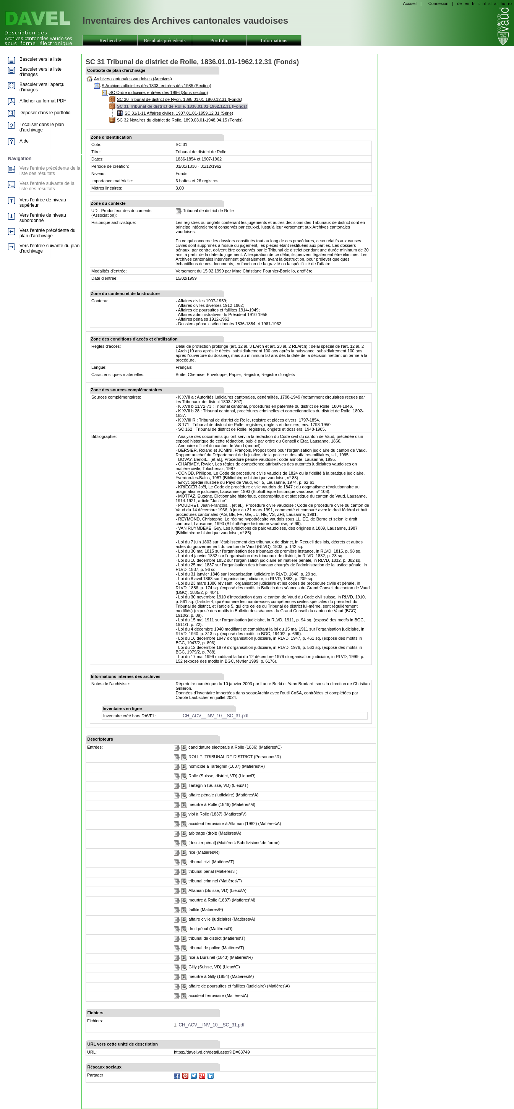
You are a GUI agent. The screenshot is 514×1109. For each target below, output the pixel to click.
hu (503, 3)
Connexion (438, 3)
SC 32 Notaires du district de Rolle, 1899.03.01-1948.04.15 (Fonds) (180, 120)
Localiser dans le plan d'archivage (41, 127)
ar (496, 3)
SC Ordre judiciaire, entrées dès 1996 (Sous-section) (158, 92)
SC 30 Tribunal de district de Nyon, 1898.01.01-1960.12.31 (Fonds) (179, 99)
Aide (24, 141)
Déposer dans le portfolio (44, 112)
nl (484, 3)
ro (510, 3)
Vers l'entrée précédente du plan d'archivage (47, 233)
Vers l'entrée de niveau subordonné (42, 217)
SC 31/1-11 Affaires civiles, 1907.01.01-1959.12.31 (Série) (179, 113)
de (459, 3)
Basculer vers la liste (40, 59)
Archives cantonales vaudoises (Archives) (133, 78)
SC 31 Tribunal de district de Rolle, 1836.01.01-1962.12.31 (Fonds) (182, 106)
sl (489, 3)
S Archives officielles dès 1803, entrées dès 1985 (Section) (156, 85)
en (467, 3)
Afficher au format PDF (42, 101)
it (479, 3)
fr (473, 3)
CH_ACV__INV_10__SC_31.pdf (215, 715)
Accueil (409, 3)
